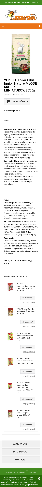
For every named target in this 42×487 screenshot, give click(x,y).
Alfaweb (15, 473)
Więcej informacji (29, 302)
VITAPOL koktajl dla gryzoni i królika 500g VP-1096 (26, 311)
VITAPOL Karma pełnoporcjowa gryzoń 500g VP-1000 (24, 414)
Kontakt (21, 460)
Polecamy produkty (15, 276)
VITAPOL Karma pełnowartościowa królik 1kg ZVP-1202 (25, 361)
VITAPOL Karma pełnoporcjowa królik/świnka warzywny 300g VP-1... (25, 387)
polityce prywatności (30, 485)
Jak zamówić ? (17, 102)
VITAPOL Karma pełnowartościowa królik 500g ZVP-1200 (25, 337)
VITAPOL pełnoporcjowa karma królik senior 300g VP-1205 (26, 287)
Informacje (21, 451)
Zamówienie (21, 444)
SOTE (34, 473)
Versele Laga (18, 94)
